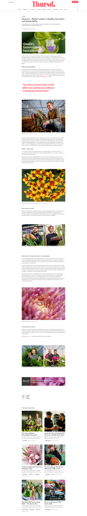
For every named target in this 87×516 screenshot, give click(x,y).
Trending (39, 9)
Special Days (24, 474)
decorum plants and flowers (28, 397)
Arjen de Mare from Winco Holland (54, 235)
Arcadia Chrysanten (34, 321)
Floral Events (25, 509)
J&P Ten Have (45, 75)
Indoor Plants (48, 440)
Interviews (55, 9)
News (61, 9)
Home (19, 9)
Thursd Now (32, 509)
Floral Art (38, 509)
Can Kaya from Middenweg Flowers (32, 235)
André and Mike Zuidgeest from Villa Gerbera (54, 356)
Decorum (61, 59)
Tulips (53, 474)
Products (32, 9)
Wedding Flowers (47, 9)
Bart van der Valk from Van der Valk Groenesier (32, 356)
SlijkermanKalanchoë (44, 203)
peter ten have (23, 396)
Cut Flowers (24, 440)
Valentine (31, 474)
